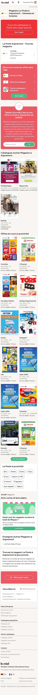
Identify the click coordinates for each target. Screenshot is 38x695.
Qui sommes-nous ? (7, 610)
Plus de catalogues (19, 459)
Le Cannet (7, 481)
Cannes (22, 472)
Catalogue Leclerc (6, 627)
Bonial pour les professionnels (10, 654)
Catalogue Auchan (6, 638)
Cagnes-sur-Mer (17, 477)
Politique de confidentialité (27, 678)
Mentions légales (6, 678)
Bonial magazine (6, 613)
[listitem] (10, 174)
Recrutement (5, 657)
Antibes (13, 472)
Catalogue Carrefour (7, 629)
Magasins (19, 594)
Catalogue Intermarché (8, 640)
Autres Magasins (8, 596)
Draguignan (18, 481)
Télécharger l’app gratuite (9, 616)
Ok (29, 144)
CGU (2, 681)
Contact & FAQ (5, 651)
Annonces (33, 7)
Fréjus (30, 472)
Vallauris (20, 486)
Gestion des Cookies (25, 681)
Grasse (6, 477)
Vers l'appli (19, 32)
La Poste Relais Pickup (11, 544)
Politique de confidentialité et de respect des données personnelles (19, 136)
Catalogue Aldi (5, 643)
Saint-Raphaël (8, 486)
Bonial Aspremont (8, 594)
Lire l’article (19, 528)
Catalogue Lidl (5, 624)
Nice (5, 472)
